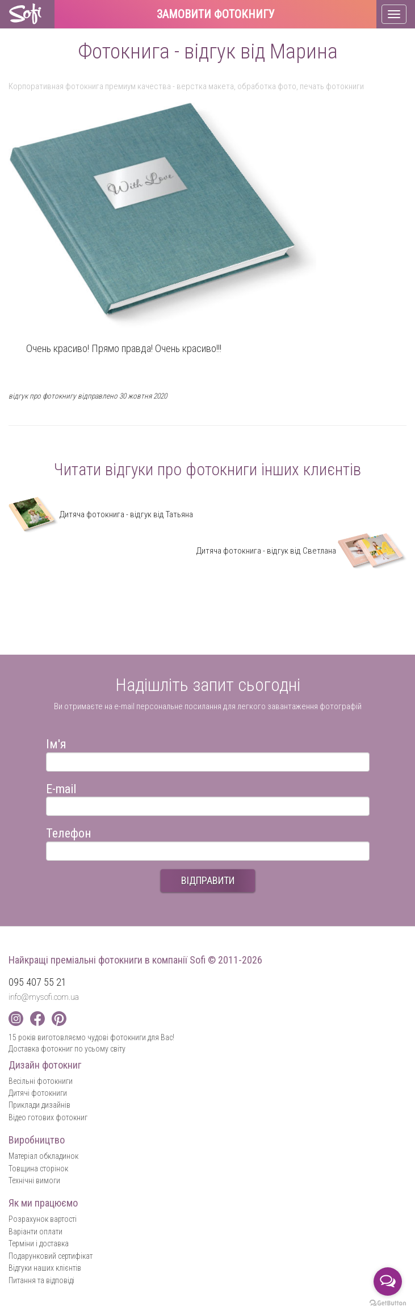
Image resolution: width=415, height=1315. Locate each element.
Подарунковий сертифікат (51, 1255)
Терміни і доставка (39, 1243)
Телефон (68, 831)
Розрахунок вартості (43, 1219)
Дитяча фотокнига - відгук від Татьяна (101, 514)
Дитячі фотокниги (38, 1093)
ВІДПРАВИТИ (207, 880)
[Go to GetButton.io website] (388, 1303)
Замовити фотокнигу (216, 15)
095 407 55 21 (37, 982)
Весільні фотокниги (41, 1081)
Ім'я (56, 742)
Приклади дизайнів (39, 1104)
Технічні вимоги (34, 1180)
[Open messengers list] (388, 1281)
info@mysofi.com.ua (44, 997)
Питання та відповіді (41, 1280)
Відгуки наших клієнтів (45, 1267)
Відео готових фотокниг (48, 1117)
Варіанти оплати (35, 1231)
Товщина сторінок (38, 1168)
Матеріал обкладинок (43, 1156)
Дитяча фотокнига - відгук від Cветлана (301, 551)
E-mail (61, 787)
